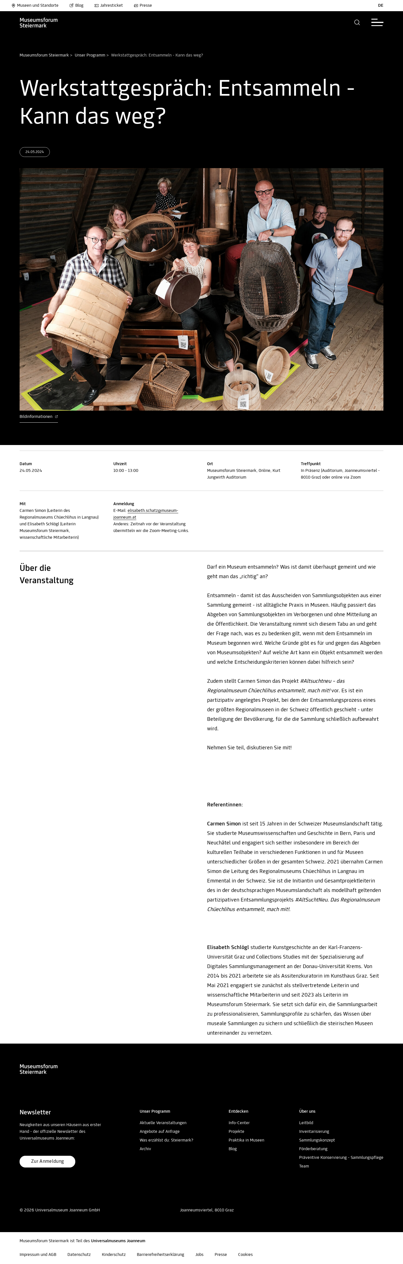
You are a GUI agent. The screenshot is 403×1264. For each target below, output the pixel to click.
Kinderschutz (114, 1255)
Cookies (245, 1255)
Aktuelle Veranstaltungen (163, 1123)
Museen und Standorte (34, 5)
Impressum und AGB (38, 1255)
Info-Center (239, 1123)
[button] (357, 22)
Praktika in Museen (246, 1140)
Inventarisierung (314, 1131)
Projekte (236, 1131)
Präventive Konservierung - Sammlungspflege (341, 1157)
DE (380, 5)
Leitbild (306, 1123)
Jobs (199, 1255)
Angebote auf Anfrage (160, 1131)
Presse (143, 5)
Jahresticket (108, 5)
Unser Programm (90, 55)
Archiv (145, 1149)
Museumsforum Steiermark (44, 55)
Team (304, 1166)
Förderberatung (313, 1149)
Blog (76, 5)
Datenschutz (79, 1255)
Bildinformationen (39, 417)
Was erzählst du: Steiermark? (166, 1140)
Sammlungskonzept (317, 1140)
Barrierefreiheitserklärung (160, 1255)
